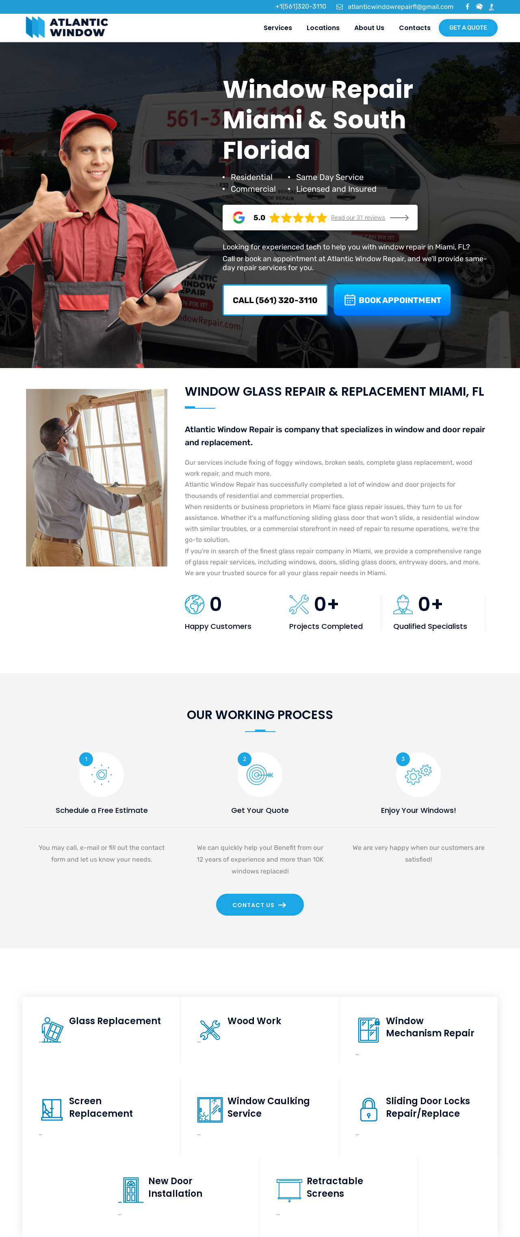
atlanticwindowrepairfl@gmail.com (394, 7)
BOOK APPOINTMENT (392, 300)
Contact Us (259, 905)
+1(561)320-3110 (296, 6)
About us (369, 27)
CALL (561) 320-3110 (275, 300)
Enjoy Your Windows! (418, 810)
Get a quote (468, 27)
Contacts (414, 27)
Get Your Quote (260, 810)
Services (277, 27)
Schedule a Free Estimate (102, 810)
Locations (322, 27)
